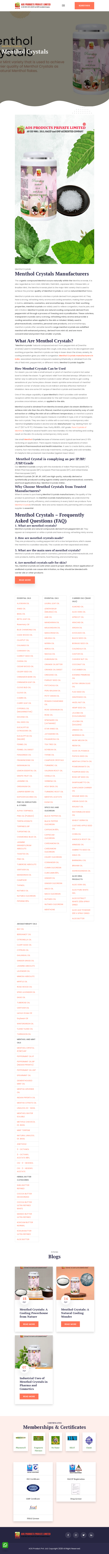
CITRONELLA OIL (24, 939)
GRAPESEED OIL (79, 697)
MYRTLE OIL (22, 981)
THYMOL (20, 885)
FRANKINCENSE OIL (25, 760)
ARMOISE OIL (78, 844)
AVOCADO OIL (78, 633)
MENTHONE (49, 909)
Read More (25, 580)
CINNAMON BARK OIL (26, 677)
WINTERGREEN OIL (25, 1023)
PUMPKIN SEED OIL (80, 771)
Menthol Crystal (22, 504)
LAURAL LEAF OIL (51, 603)
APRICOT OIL (78, 617)
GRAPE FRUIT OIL (24, 776)
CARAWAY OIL (23, 650)
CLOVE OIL (21, 692)
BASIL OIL (21, 614)
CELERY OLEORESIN (53, 857)
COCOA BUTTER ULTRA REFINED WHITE (24, 1205)
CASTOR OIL (77, 654)
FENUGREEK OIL (24, 754)
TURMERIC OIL (50, 765)
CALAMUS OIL (23, 645)
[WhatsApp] (5, 1545)
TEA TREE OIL (50, 744)
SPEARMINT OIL (24, 1075)
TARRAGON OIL (24, 1034)
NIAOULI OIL (49, 654)
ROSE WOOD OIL (24, 986)
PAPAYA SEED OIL (80, 756)
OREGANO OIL (50, 674)
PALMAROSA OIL (51, 739)
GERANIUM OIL (23, 765)
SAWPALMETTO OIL (81, 782)
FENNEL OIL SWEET (25, 749)
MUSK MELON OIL (79, 740)
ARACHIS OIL (77, 622)
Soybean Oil (22, 1018)
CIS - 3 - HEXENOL (25, 1163)
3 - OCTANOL (23, 1149)
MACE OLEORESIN (52, 894)
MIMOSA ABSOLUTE (26, 976)
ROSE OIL (48, 715)
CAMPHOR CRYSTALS (54, 760)
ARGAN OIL (77, 627)
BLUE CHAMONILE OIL (26, 629)
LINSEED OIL (77, 730)
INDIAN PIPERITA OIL (26, 1097)
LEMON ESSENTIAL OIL (26, 770)
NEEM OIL (76, 745)
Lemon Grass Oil (24, 1013)
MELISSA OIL (49, 638)
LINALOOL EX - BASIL (26, 1108)
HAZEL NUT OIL (78, 702)
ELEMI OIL (48, 802)
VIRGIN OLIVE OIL (79, 801)
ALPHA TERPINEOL (25, 810)
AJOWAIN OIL (23, 603)
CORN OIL (76, 834)
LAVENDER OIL (23, 971)
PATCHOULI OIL (51, 685)
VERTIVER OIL (23, 869)
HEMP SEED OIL (79, 707)
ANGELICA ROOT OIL (81, 839)
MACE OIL (48, 888)
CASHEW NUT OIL (80, 659)
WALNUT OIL (77, 806)
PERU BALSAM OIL (52, 690)
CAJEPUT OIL (23, 640)
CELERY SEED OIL (24, 671)
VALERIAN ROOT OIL (53, 770)
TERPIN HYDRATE (24, 821)
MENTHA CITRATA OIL (82, 761)
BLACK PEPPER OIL (52, 816)
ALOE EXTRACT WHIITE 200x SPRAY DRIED (81, 901)
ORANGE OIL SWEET (53, 669)
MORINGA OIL (78, 735)
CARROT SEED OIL (25, 656)
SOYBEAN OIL (50, 749)
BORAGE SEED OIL (80, 643)
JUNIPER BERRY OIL (25, 791)
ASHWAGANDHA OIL (81, 870)
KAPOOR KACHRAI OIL (27, 797)
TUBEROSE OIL (23, 1002)
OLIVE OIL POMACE (80, 750)
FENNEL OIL (22, 744)
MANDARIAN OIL (51, 622)
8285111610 (84, 5)
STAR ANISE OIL (51, 728)
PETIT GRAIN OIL (51, 696)
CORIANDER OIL (51, 862)
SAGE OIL (21, 997)
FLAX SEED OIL (78, 691)
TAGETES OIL (23, 853)
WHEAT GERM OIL (80, 820)
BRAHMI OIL (77, 865)
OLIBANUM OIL (50, 659)
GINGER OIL (49, 878)
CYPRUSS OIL (23, 950)
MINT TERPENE (23, 1130)
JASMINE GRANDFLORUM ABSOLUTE (24, 845)
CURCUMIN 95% (51, 872)
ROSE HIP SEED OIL (80, 777)
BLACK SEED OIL (79, 638)
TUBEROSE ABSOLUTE (26, 864)
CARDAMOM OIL (51, 843)
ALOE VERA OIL (78, 611)
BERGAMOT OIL (24, 934)
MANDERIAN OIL (24, 875)
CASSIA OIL (22, 661)
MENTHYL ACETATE (53, 797)
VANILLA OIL (49, 776)
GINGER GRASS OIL (25, 960)
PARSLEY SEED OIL (52, 680)
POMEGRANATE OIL (81, 766)
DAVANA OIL (22, 717)
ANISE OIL (21, 608)
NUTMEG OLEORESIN (26, 896)
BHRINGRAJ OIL (79, 860)
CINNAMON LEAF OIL (26, 682)
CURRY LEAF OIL (24, 703)
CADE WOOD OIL (24, 635)
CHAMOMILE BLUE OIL (26, 836)
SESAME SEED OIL (80, 796)
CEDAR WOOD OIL (25, 666)
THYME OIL (49, 754)
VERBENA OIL (50, 781)
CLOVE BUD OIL (24, 687)
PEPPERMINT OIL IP (25, 1056)
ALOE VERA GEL (79, 884)
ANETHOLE (22, 1144)
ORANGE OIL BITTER (53, 664)
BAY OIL (20, 929)
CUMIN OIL (21, 698)
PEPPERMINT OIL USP (26, 1070)
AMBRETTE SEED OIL (81, 849)
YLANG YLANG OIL (25, 1029)
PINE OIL (20, 859)
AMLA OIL (76, 855)
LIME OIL (48, 617)
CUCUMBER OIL (79, 669)
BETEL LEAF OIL (23, 619)
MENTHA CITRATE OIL (26, 1102)
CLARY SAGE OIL (24, 945)
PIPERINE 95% (23, 901)
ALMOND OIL (77, 606)
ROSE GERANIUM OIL (53, 709)
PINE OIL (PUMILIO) (25, 816)
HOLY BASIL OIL (51, 786)
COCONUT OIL (78, 664)
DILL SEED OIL (23, 722)
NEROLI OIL (49, 648)
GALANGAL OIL (23, 955)
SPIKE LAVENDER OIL (26, 992)
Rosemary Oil (23, 624)
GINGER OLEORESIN (53, 883)
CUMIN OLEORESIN (52, 867)
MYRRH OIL (49, 643)
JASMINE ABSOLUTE (26, 966)
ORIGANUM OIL (24, 786)
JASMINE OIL (22, 781)
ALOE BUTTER (78, 918)
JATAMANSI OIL (51, 734)
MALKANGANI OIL (52, 627)
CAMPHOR (22, 880)
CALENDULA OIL (79, 648)
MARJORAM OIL (51, 633)
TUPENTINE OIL (23, 831)
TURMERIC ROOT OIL (53, 791)
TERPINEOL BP (23, 826)
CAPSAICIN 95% (51, 829)
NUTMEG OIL (22, 890)
